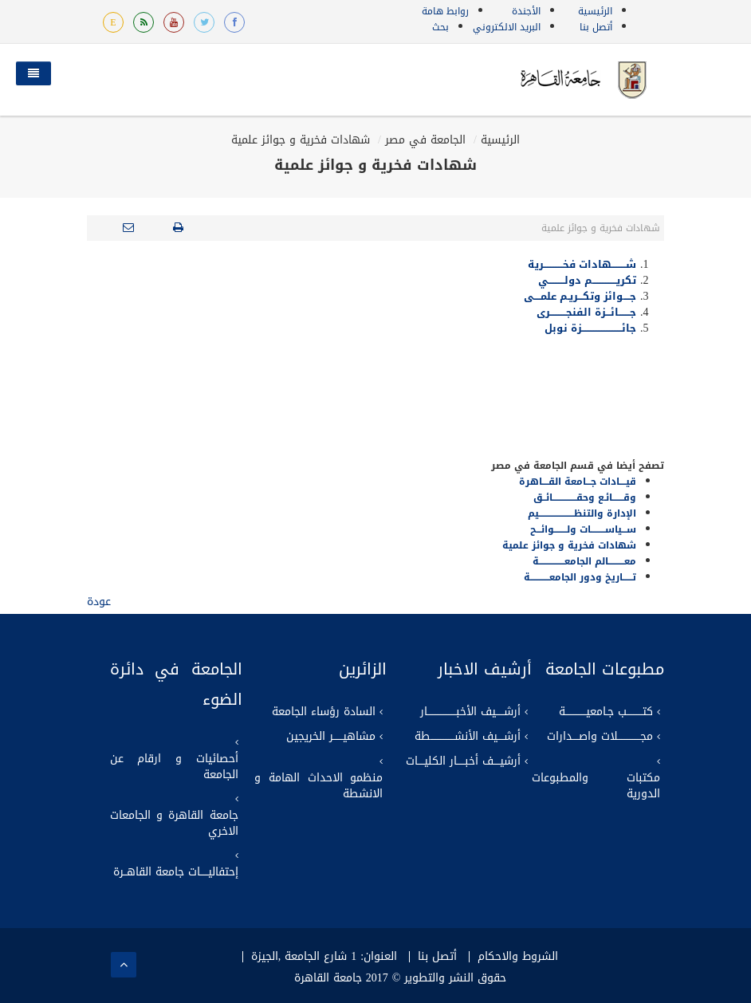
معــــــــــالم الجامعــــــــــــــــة (584, 561)
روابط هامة (445, 11)
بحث (440, 27)
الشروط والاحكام (518, 956)
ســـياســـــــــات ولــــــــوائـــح (583, 529)
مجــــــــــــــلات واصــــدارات (600, 737)
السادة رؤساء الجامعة (324, 712)
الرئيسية (595, 11)
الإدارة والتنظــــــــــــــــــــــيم (582, 513)
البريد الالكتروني (507, 27)
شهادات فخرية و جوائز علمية (300, 140)
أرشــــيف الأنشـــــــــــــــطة (468, 737)
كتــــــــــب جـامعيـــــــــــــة (606, 712)
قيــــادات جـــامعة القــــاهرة (577, 481)
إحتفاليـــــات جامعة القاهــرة (175, 872)
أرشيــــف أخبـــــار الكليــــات (463, 761)
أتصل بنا (596, 27)
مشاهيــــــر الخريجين (331, 737)
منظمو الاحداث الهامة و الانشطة (318, 786)
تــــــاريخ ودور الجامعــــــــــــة (580, 577)
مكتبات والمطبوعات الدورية (596, 786)
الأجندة (526, 11)
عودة (99, 601)
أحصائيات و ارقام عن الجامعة (174, 767)
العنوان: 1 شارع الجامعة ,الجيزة (324, 956)
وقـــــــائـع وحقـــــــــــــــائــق (584, 497)
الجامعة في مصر (425, 140)
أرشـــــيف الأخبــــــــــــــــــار (470, 712)
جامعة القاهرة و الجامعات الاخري (174, 824)
